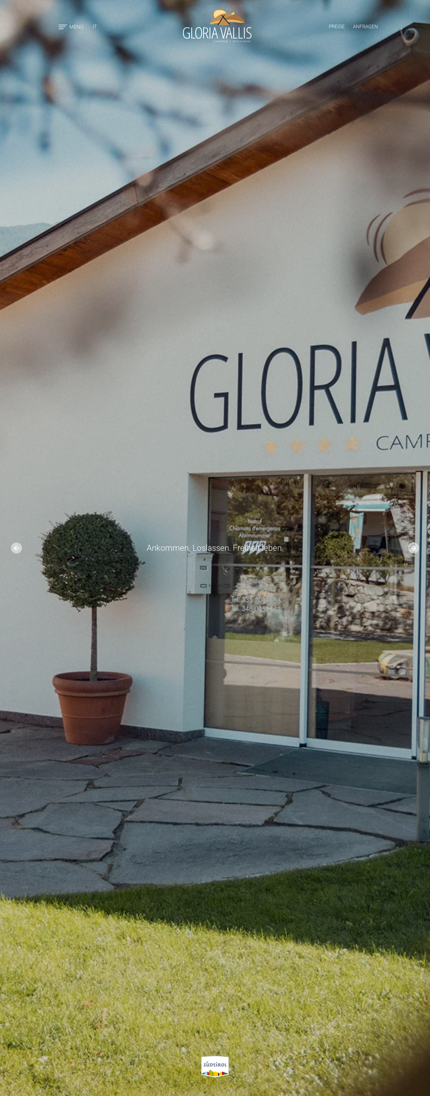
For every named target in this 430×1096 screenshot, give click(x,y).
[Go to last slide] (16, 548)
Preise (337, 26)
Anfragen (365, 26)
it (95, 26)
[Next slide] (413, 548)
